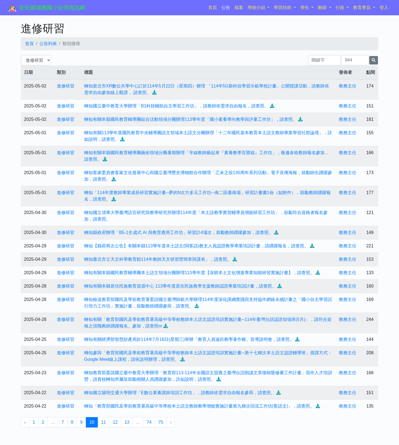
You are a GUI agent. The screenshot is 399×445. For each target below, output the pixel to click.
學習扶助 (283, 7)
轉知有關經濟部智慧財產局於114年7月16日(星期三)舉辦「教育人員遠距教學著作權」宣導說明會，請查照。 (189, 339)
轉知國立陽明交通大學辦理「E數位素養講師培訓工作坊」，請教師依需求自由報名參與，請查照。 (179, 392)
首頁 (213, 7)
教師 (323, 7)
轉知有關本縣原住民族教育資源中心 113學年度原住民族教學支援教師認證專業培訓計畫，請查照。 (180, 286)
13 (126, 422)
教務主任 (347, 86)
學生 (305, 7)
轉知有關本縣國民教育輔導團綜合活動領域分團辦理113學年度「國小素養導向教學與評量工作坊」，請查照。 (190, 119)
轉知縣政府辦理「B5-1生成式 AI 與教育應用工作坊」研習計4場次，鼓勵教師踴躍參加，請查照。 (178, 232)
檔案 (238, 7)
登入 (384, 7)
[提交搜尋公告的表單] (373, 60)
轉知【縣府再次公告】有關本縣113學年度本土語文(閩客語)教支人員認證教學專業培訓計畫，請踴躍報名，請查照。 (196, 246)
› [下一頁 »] (170, 422)
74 (149, 422)
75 (160, 422)
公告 (225, 7)
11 (103, 422)
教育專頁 (362, 7)
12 (115, 422)
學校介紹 (257, 7)
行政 (340, 7)
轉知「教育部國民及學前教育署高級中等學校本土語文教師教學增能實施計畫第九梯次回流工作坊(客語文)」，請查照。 (199, 406)
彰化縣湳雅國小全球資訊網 (52, 8)
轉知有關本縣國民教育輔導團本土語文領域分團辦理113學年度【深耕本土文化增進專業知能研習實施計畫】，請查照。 (199, 272)
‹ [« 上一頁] (25, 422)
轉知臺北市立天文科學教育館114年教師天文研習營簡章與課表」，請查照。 (157, 259)
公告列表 (48, 43)
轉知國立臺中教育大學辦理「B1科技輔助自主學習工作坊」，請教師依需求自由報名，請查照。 (176, 106)
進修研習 (65, 86)
